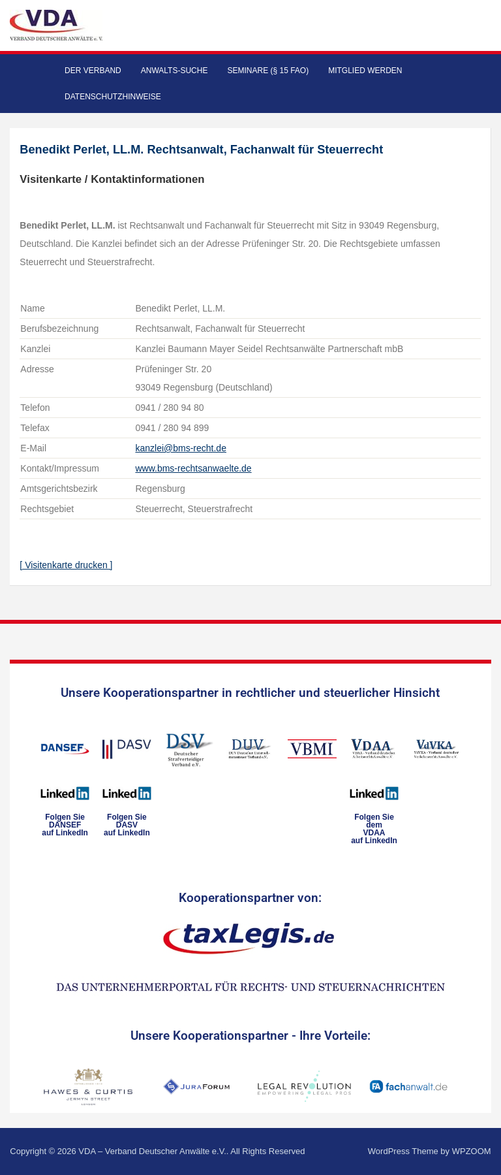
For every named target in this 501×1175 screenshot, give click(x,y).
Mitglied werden (365, 70)
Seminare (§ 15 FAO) (268, 70)
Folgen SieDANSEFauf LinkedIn (65, 825)
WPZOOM (471, 1151)
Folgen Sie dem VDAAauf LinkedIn (374, 829)
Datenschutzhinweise (113, 96)
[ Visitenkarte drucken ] (66, 565)
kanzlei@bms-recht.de (180, 448)
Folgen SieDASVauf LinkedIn (127, 825)
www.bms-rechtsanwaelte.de (193, 468)
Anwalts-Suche (174, 70)
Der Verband (93, 70)
